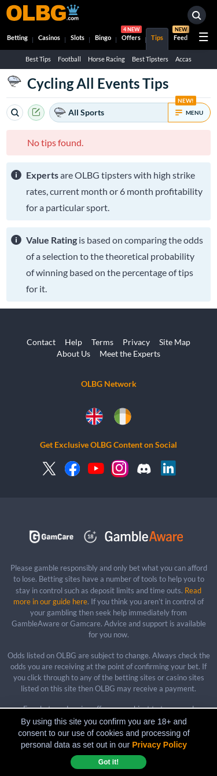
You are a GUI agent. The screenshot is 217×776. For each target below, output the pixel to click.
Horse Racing (106, 59)
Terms (102, 342)
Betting (17, 37)
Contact (41, 342)
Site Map (174, 342)
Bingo (103, 37)
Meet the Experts (130, 353)
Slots (77, 37)
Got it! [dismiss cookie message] (108, 762)
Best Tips (38, 59)
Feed (180, 34)
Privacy (136, 342)
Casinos (49, 37)
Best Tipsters (150, 59)
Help (73, 342)
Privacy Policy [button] (159, 744)
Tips (157, 37)
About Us (73, 353)
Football (69, 59)
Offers (131, 34)
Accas (183, 59)
